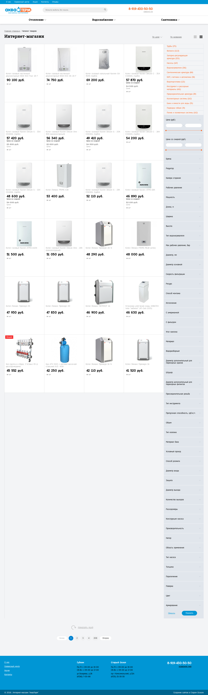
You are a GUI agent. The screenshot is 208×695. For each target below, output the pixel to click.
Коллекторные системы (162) (179, 99)
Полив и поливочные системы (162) (182, 113)
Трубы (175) (171, 46)
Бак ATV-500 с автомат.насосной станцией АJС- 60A (61, 365)
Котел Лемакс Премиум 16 (137, 364)
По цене (155, 37)
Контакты (45, 2)
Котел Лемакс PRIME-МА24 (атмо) (140, 248)
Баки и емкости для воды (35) (180, 103)
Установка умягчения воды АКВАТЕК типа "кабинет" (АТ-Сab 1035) (142, 307)
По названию (176, 37)
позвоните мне (148, 11)
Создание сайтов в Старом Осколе (188, 693)
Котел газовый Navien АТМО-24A (140, 190)
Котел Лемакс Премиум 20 (58, 306)
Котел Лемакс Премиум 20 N (99, 248)
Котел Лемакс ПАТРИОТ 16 (98, 306)
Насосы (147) (172, 63)
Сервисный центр (21, 2)
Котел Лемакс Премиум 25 (18, 306)
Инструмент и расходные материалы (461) (178, 87)
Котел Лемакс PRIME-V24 (57, 190)
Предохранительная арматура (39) (181, 94)
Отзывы (55, 2)
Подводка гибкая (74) (176, 108)
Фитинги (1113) (173, 51)
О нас (8, 2)
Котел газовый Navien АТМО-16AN (21, 248)
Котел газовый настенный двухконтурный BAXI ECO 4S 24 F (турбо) (61, 76)
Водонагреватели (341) (176, 68)
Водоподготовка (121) (176, 82)
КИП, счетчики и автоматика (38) (181, 77)
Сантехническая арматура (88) (180, 72)
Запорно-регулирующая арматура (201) (177, 57)
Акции (35, 2)
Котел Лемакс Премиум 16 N (99, 364)
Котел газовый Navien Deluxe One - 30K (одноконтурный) (62, 133)
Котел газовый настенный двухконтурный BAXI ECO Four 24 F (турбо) (22, 76)
